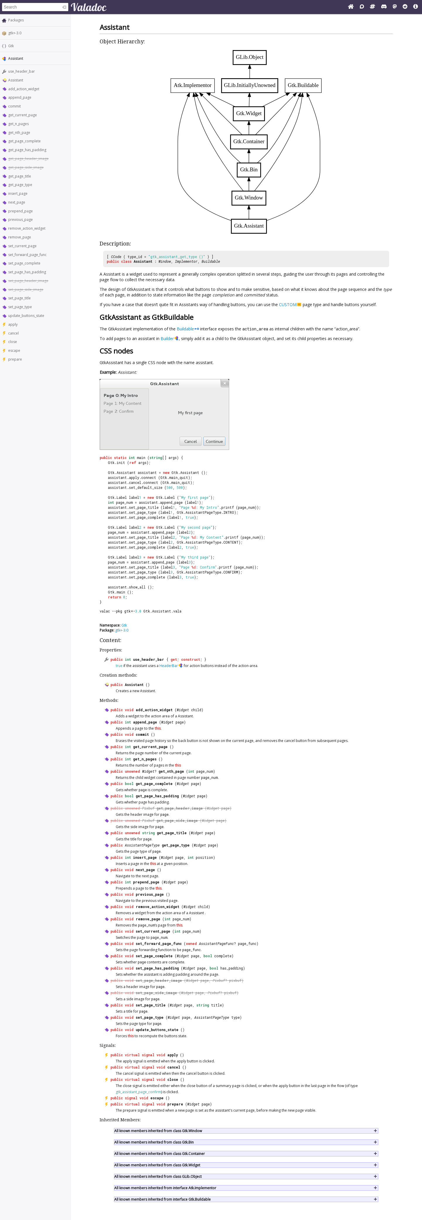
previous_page (20, 219)
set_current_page (22, 245)
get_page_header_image (28, 158)
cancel (13, 333)
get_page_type (20, 184)
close (12, 341)
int (128, 659)
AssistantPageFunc (216, 943)
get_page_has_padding (27, 149)
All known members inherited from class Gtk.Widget (157, 1165)
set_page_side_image (25, 289)
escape (14, 350)
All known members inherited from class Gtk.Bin (154, 1142)
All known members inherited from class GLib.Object (158, 1176)
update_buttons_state (26, 315)
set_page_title (19, 298)
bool (129, 783)
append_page (19, 97)
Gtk (11, 45)
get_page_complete (24, 141)
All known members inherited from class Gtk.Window (158, 1130)
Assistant (15, 80)
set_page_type (20, 306)
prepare (15, 359)
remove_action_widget (26, 228)
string (148, 832)
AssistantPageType (142, 845)
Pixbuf (148, 808)
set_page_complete (24, 263)
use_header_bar (21, 71)
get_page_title (19, 176)
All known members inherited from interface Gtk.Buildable (162, 1199)
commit (14, 106)
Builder (167, 338)
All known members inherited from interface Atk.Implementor (165, 1187)
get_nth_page (19, 132)
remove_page (19, 237)
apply (13, 324)
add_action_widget (23, 88)
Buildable (211, 261)
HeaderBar (168, 665)
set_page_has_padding (27, 271)
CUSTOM (288, 304)
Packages (16, 20)
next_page (16, 202)
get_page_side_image (26, 167)
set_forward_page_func (27, 254)
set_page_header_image (28, 280)
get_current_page (22, 114)
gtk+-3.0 (14, 32)
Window (165, 261)
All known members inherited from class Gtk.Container (159, 1153)
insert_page (18, 193)
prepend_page (20, 211)
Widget (183, 709)
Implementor (186, 261)
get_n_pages (18, 123)
